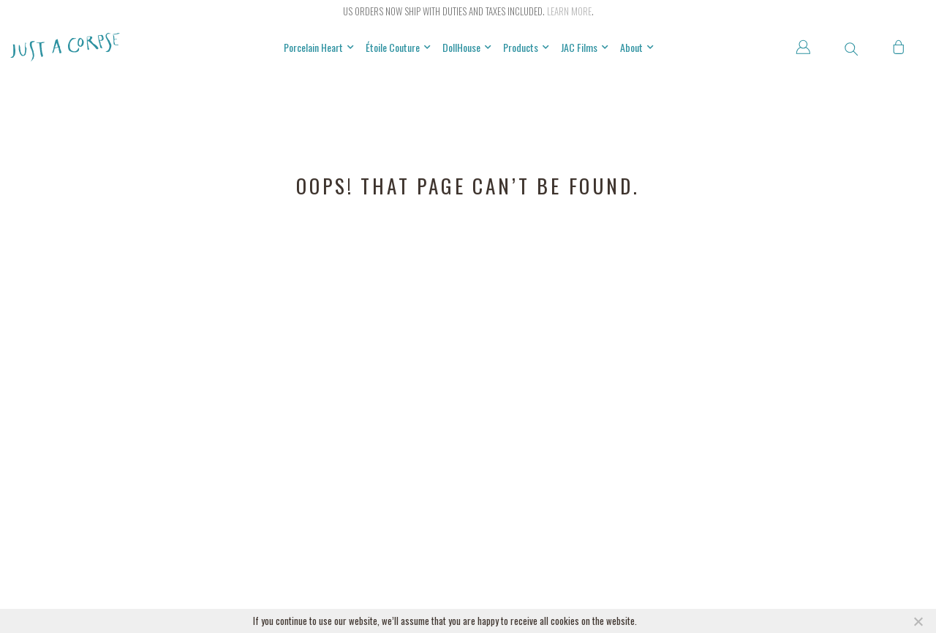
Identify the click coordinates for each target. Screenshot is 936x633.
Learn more (569, 11)
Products (526, 47)
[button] (851, 49)
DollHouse (466, 47)
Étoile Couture (398, 47)
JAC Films (584, 47)
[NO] (917, 621)
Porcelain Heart (319, 47)
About (637, 47)
